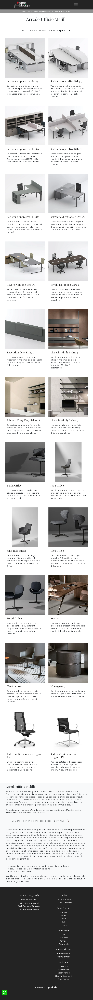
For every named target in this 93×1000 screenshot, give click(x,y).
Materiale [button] (53, 30)
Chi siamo (64, 966)
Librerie (63, 912)
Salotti (64, 918)
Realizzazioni (64, 979)
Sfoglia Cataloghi (63, 976)
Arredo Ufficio (47, 11)
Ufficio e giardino (34, 11)
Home (23, 11)
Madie (64, 915)
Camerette (64, 944)
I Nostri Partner (64, 973)
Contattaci (63, 969)
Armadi (63, 941)
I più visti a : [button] (65, 30)
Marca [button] (25, 30)
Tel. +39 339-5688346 (29, 909)
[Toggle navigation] (75, 5)
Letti (63, 934)
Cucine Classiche (64, 903)
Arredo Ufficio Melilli (63, 11)
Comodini (63, 938)
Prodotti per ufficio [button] (38, 30)
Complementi (64, 957)
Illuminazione (63, 953)
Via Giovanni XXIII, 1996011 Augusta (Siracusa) (29, 904)
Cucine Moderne (63, 899)
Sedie (64, 925)
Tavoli (63, 922)
